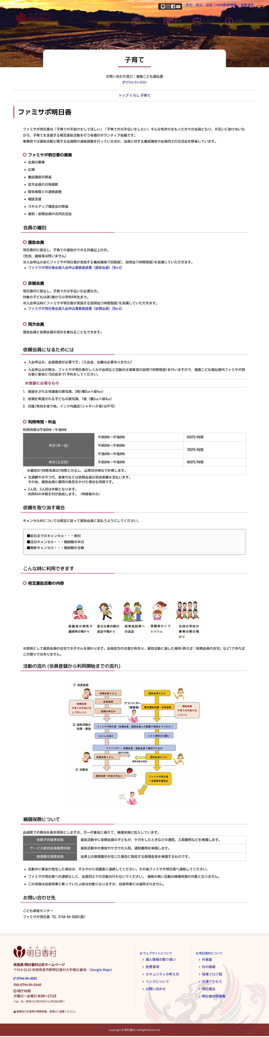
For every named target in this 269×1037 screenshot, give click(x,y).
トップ (113, 96)
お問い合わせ (154, 987)
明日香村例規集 (212, 994)
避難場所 (242, 6)
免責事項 (151, 967)
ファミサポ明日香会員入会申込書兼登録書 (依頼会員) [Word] (75, 309)
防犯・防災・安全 (180, 6)
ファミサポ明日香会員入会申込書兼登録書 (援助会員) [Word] (75, 268)
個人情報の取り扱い (158, 960)
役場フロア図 (210, 973)
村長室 (206, 960)
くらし (134, 96)
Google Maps (101, 970)
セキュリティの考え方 (160, 973)
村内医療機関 (214, 6)
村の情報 (208, 967)
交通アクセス (210, 980)
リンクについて (155, 980)
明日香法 (208, 987)
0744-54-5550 (135, 82)
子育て (156, 96)
